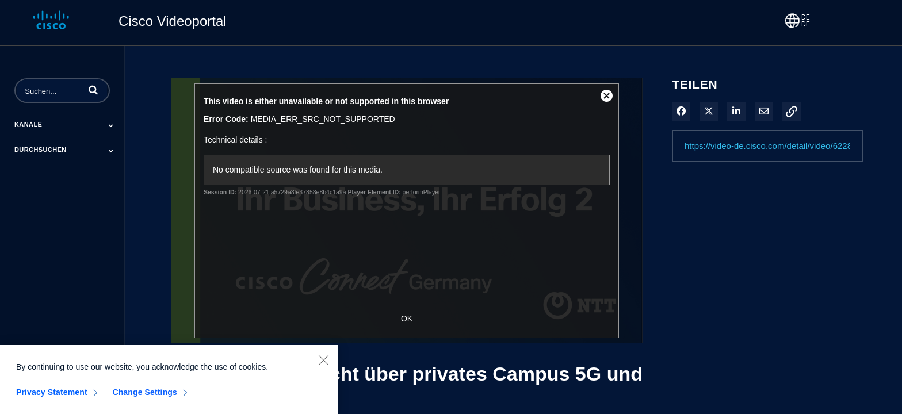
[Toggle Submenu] (111, 125)
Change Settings (144, 396)
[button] (93, 89)
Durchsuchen (40, 149)
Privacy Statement (51, 396)
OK (406, 318)
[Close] (323, 364)
